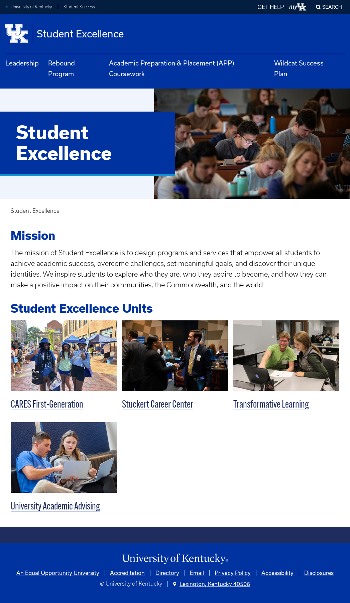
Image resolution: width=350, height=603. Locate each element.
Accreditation (127, 573)
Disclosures (319, 573)
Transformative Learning (271, 405)
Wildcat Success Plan (299, 68)
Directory (167, 573)
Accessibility (277, 573)
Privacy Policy (233, 573)
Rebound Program (61, 68)
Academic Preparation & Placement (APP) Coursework (171, 68)
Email (197, 573)
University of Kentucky (31, 7)
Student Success (79, 7)
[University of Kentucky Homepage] (175, 559)
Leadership (22, 63)
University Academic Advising (55, 507)
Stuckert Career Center (157, 405)
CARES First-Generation (47, 405)
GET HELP (270, 7)
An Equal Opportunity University (57, 573)
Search (332, 7)
